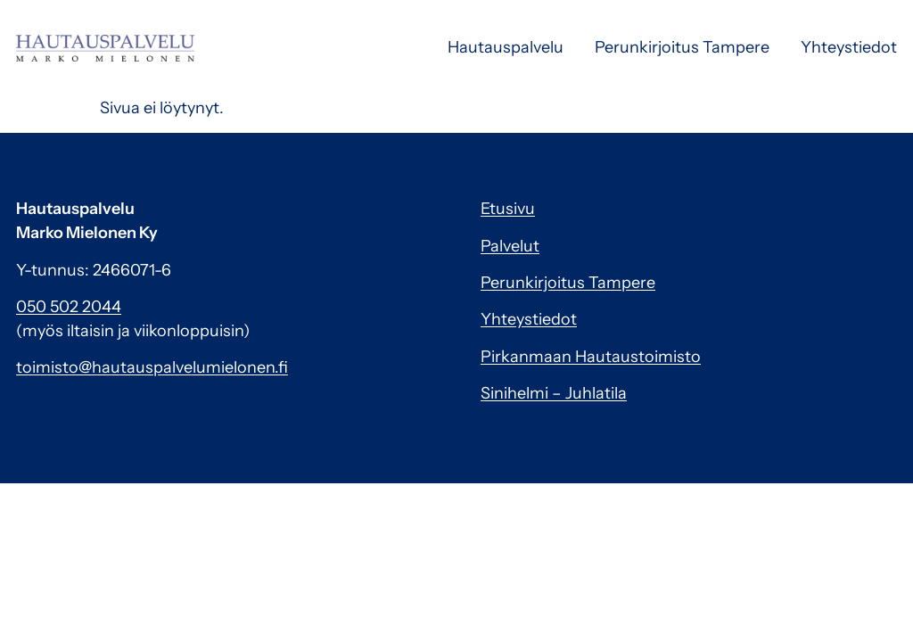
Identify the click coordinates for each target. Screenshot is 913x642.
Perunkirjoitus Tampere (682, 47)
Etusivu (508, 208)
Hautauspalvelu (505, 47)
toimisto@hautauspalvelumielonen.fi (152, 367)
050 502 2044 (68, 307)
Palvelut (510, 246)
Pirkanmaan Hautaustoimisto (591, 356)
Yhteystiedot (849, 47)
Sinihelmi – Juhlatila (554, 393)
